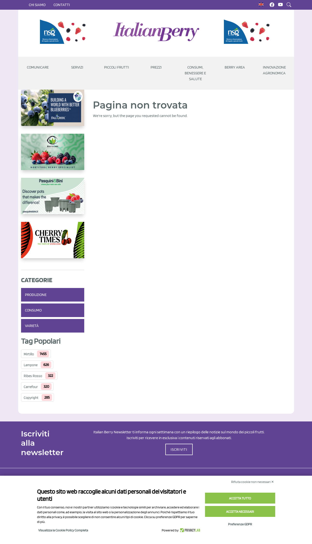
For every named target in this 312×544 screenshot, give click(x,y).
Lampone (31, 365)
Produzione (35, 294)
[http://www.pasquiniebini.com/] (52, 200)
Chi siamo (37, 4)
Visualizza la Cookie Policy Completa (63, 530)
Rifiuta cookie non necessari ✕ (252, 482)
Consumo (33, 310)
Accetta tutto (240, 498)
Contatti (61, 4)
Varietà (32, 325)
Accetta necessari (240, 511)
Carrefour (31, 387)
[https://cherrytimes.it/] (52, 244)
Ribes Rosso (33, 376)
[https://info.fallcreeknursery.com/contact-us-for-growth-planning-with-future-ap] (52, 112)
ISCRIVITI (179, 449)
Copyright (31, 398)
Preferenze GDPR (240, 524)
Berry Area (235, 67)
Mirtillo (29, 354)
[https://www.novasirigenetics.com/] (64, 32)
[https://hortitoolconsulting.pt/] (52, 156)
